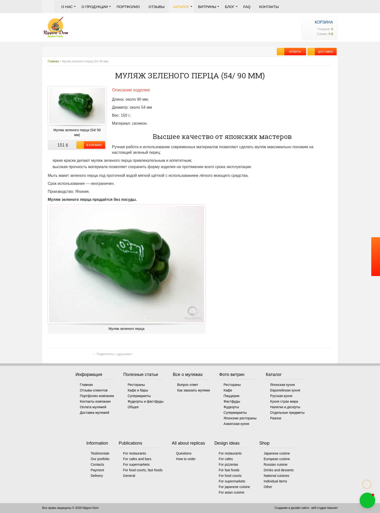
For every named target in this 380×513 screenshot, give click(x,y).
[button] (367, 500)
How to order (186, 459)
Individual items (275, 481)
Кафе (228, 390)
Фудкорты (231, 407)
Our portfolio (100, 459)
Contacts (97, 464)
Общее (133, 407)
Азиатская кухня (236, 424)
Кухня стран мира (284, 401)
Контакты (269, 7)
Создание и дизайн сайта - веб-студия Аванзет (306, 508)
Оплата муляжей (93, 407)
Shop (264, 443)
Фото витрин (232, 374)
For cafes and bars (137, 459)
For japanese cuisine (234, 487)
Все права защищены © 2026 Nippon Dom (70, 508)
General (129, 476)
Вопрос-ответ (187, 385)
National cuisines (276, 476)
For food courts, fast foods (143, 470)
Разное (275, 418)
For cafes (226, 459)
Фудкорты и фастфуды (146, 401)
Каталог (181, 7)
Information (97, 443)
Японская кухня (282, 385)
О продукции (94, 7)
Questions (183, 453)
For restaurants (134, 453)
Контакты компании (95, 401)
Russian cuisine (275, 464)
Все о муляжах (188, 374)
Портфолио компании (97, 396)
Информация (88, 374)
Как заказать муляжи (193, 390)
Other (268, 487)
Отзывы (157, 7)
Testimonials (100, 453)
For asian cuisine (231, 492)
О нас (67, 7)
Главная (48, 6)
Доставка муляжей (94, 413)
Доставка (324, 51)
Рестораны (136, 385)
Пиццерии (231, 396)
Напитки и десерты (285, 407)
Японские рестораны (240, 418)
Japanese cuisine (277, 453)
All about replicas (188, 443)
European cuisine (277, 459)
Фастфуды (232, 401)
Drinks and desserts (279, 470)
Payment (97, 470)
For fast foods (229, 470)
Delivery (97, 476)
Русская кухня (281, 396)
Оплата (292, 51)
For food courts (230, 476)
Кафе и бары (138, 390)
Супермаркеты (139, 396)
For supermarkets (136, 464)
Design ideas (226, 443)
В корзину (93, 145)
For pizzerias (228, 464)
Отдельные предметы (287, 413)
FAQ (247, 7)
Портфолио (128, 7)
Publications (130, 443)
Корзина (324, 22)
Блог (229, 7)
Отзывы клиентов (93, 390)
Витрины (207, 7)
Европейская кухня (285, 390)
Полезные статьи (140, 374)
